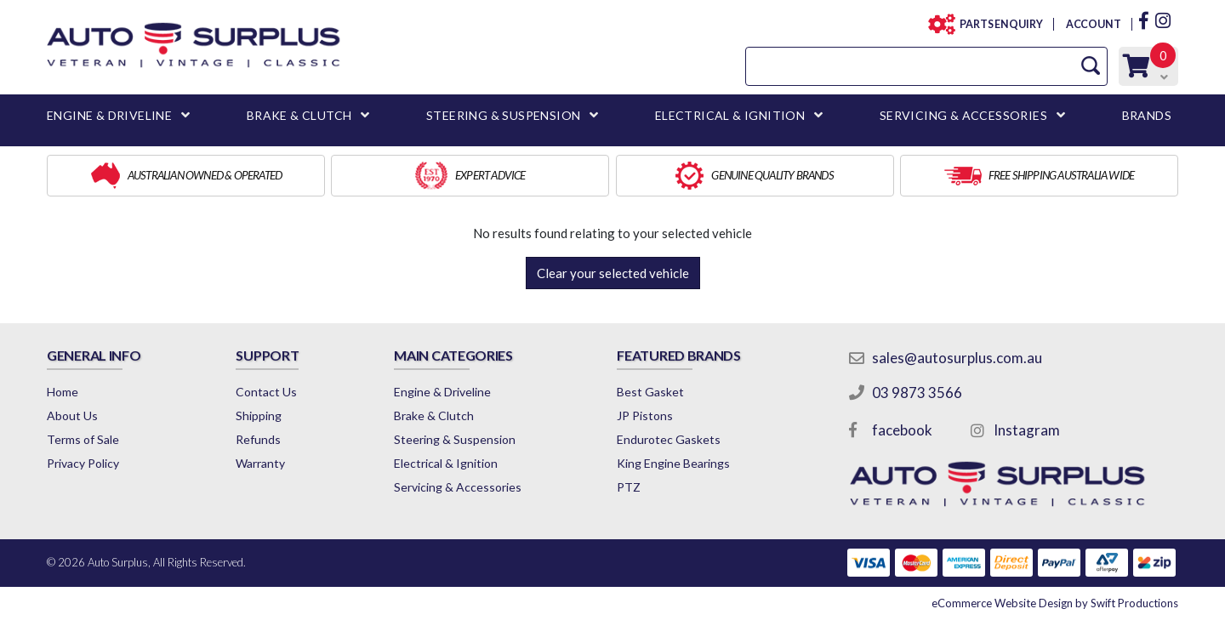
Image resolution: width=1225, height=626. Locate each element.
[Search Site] (1090, 66)
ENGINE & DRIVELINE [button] (109, 115)
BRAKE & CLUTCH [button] (299, 115)
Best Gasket (650, 391)
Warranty (260, 463)
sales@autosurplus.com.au (957, 358)
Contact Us (266, 391)
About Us (72, 415)
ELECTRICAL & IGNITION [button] (730, 115)
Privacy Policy (83, 463)
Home (62, 391)
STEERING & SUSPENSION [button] (503, 115)
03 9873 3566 (917, 392)
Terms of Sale (83, 439)
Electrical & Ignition (446, 463)
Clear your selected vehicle (613, 273)
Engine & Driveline (442, 391)
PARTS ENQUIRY (996, 24)
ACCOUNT (1092, 24)
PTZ (629, 487)
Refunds (258, 439)
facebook (902, 430)
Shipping (259, 415)
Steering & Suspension (455, 439)
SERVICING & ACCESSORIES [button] (963, 115)
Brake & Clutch (434, 415)
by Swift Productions (1055, 603)
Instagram (1027, 430)
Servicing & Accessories (457, 487)
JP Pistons (645, 415)
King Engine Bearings (673, 463)
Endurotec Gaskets (669, 439)
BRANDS (1146, 115)
